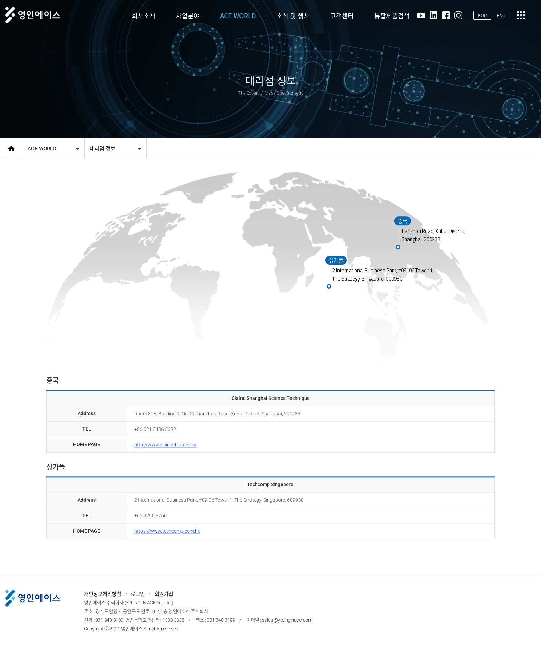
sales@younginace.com (287, 620)
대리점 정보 (102, 149)
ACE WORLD (238, 15)
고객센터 (342, 15)
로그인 (138, 594)
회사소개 (143, 15)
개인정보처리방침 (102, 594)
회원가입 (164, 594)
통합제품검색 (392, 15)
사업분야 (187, 15)
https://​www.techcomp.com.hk (167, 528)
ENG (500, 15)
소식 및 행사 (293, 15)
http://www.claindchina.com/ (165, 442)
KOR (482, 15)
